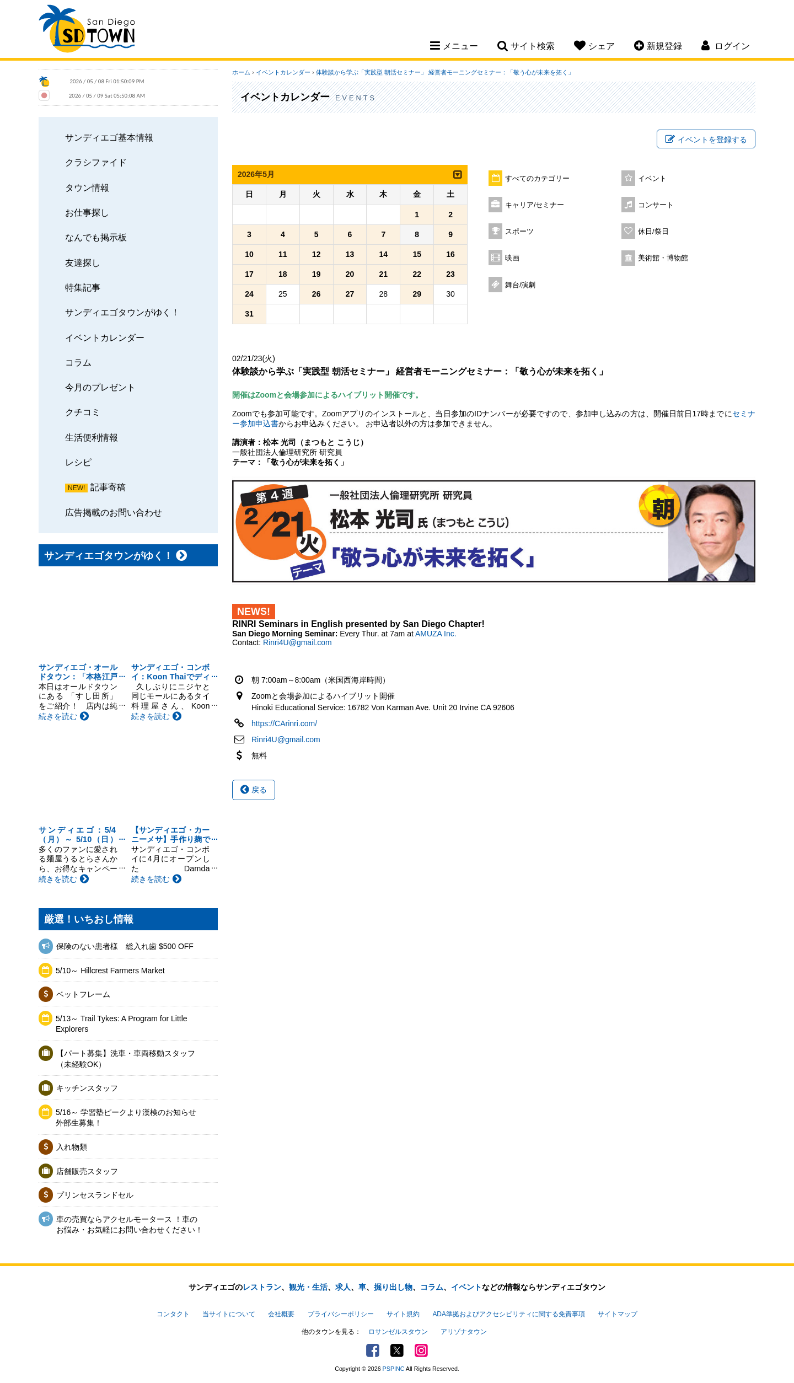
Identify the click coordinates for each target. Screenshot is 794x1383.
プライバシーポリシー (341, 1314)
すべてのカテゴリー (537, 179)
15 (416, 254)
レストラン (262, 1287)
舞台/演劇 (520, 285)
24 (249, 294)
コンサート (656, 205)
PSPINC (394, 1368)
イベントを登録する (706, 139)
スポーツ (519, 231)
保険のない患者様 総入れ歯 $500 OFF (125, 946)
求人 (343, 1287)
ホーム (241, 72)
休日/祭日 (653, 231)
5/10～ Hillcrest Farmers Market (110, 970)
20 (350, 274)
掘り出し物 (393, 1287)
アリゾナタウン (464, 1332)
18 (282, 274)
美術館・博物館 (663, 258)
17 (249, 274)
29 (416, 294)
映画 (512, 258)
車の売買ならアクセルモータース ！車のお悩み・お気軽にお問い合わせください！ (129, 1225)
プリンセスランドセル (94, 1195)
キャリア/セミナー (535, 205)
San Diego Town (87, 30)
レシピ (78, 462)
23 (450, 274)
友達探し (82, 262)
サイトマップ (617, 1314)
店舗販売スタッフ (87, 1171)
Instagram (421, 1350)
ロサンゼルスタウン (398, 1332)
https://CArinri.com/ (284, 723)
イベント (652, 179)
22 (416, 274)
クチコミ (82, 412)
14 (383, 254)
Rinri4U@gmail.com (297, 642)
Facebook (372, 1350)
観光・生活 (308, 1287)
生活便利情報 (91, 437)
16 (450, 254)
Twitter (397, 1350)
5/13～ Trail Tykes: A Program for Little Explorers (121, 1024)
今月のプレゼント (100, 387)
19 (316, 274)
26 (316, 294)
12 (316, 254)
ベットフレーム (83, 994)
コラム (78, 362)
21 (383, 274)
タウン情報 (87, 187)
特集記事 (82, 287)
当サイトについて (228, 1314)
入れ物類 (71, 1147)
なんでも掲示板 (96, 237)
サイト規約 (403, 1314)
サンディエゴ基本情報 (109, 137)
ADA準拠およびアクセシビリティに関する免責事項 (508, 1314)
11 (282, 254)
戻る (253, 790)
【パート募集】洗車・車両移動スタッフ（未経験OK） (125, 1059)
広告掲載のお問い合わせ (113, 512)
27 (350, 294)
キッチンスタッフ (87, 1088)
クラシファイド (96, 162)
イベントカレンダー (104, 337)
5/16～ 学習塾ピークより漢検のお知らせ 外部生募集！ (130, 1118)
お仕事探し (87, 212)
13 (350, 254)
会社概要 (281, 1314)
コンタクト (173, 1314)
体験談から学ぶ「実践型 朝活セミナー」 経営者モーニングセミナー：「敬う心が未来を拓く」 (445, 72)
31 (249, 313)
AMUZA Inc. (436, 633)
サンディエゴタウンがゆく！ (122, 312)
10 (249, 254)
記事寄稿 (108, 487)
